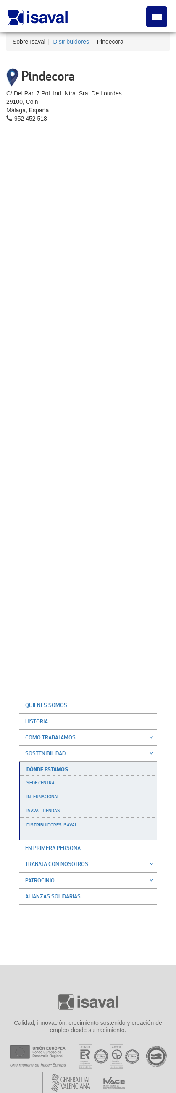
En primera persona (53, 848)
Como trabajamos (91, 737)
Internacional (43, 796)
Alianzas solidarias (53, 896)
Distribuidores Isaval (51, 824)
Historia (36, 721)
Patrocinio (91, 880)
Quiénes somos (46, 705)
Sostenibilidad (91, 753)
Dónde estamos (47, 769)
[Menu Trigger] (156, 16)
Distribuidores (71, 41)
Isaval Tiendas (43, 810)
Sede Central (41, 782)
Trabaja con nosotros (91, 864)
